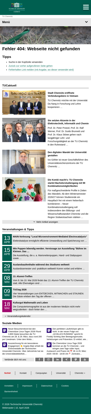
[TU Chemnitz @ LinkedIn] (58, 359)
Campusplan (41, 373)
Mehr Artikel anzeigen (47, 222)
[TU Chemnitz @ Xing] (67, 359)
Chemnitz (79, 373)
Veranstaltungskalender (19, 316)
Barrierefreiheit (11, 391)
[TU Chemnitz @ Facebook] (39, 359)
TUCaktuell (9, 85)
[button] (82, 7)
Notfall (7, 373)
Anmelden (8, 386)
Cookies (65, 386)
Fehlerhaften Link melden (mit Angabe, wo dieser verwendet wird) (41, 69)
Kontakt (23, 373)
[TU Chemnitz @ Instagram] (48, 359)
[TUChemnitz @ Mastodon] (76, 359)
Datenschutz (46, 386)
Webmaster (8, 408)
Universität (61, 373)
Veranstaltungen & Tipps (18, 229)
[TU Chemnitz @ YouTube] (85, 359)
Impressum (27, 386)
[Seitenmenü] (45, 22)
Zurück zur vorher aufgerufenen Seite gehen (31, 66)
